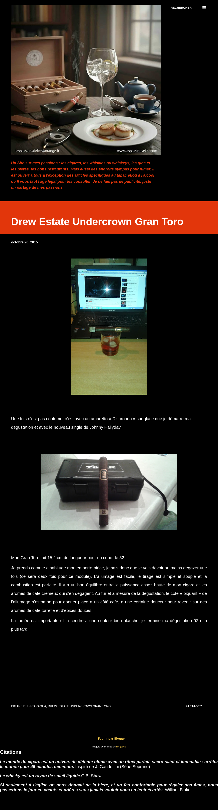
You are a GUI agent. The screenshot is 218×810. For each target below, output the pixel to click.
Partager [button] (194, 706)
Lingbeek (121, 746)
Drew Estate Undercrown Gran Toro (79, 706)
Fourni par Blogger (109, 738)
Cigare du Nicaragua (28, 706)
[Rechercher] (181, 7)
